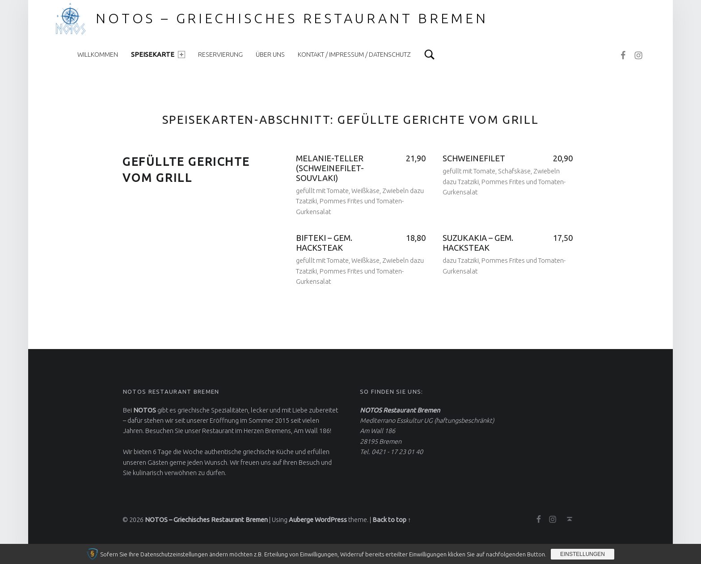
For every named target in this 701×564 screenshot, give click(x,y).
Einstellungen (582, 554)
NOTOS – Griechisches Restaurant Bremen (292, 18)
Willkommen (97, 54)
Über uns (270, 54)
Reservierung (220, 54)
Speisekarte (158, 54)
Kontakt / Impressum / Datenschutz (354, 54)
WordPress (331, 519)
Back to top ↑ (391, 519)
